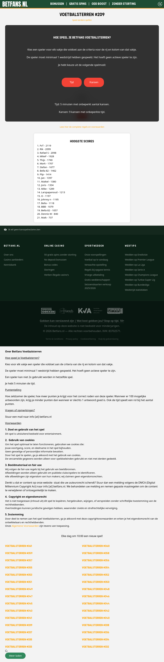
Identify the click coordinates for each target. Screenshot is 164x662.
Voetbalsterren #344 (96, 603)
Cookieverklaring (88, 339)
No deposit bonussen (55, 259)
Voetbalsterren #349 (19, 589)
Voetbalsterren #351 (18, 582)
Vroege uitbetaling (94, 274)
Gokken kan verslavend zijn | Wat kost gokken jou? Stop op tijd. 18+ (82, 321)
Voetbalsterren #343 (18, 611)
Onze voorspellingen (95, 254)
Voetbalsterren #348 (96, 589)
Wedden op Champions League (141, 274)
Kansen (94, 82)
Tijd (72, 82)
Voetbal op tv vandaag (96, 259)
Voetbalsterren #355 (18, 567)
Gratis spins (77, 3)
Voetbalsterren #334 (95, 639)
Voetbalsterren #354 (95, 567)
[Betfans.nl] (15, 4)
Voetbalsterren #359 (19, 553)
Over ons (8, 254)
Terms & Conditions (54, 339)
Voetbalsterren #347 (19, 596)
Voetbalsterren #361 (18, 546)
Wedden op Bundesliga (137, 284)
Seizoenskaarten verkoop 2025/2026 (98, 286)
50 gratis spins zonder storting (60, 254)
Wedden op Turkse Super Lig (140, 279)
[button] (15, 656)
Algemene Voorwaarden (25, 525)
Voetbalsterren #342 (95, 611)
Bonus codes (51, 264)
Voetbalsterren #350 (95, 582)
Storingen (49, 269)
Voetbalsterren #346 (96, 596)
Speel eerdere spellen (82, 20)
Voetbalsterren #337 (18, 632)
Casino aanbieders (13, 259)
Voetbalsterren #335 (18, 639)
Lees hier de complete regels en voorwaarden (82, 126)
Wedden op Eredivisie (136, 254)
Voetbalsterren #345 (19, 603)
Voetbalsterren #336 (95, 632)
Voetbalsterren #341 (18, 618)
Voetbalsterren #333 (18, 647)
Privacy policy (72, 339)
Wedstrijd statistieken (136, 289)
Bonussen (57, 3)
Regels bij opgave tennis (97, 269)
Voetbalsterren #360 (96, 546)
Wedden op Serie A (135, 269)
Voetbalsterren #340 (96, 618)
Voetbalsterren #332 (95, 647)
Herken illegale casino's (56, 274)
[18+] (160, 4)
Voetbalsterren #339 (18, 625)
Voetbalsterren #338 (95, 625)
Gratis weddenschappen (97, 279)
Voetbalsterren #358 (95, 553)
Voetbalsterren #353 (18, 575)
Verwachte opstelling (96, 264)
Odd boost (99, 3)
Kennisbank (10, 264)
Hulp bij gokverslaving (108, 339)
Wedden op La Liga (135, 264)
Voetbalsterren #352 (95, 575)
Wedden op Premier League (139, 259)
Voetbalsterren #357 (18, 560)
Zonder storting (124, 3)
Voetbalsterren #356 (95, 560)
